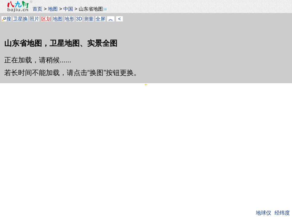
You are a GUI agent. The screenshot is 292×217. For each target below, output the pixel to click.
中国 (68, 8)
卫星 (18, 18)
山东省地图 (93, 8)
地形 (69, 18)
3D (79, 18)
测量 (89, 18)
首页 (37, 8)
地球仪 (263, 213)
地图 (53, 8)
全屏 (100, 18)
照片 (34, 18)
